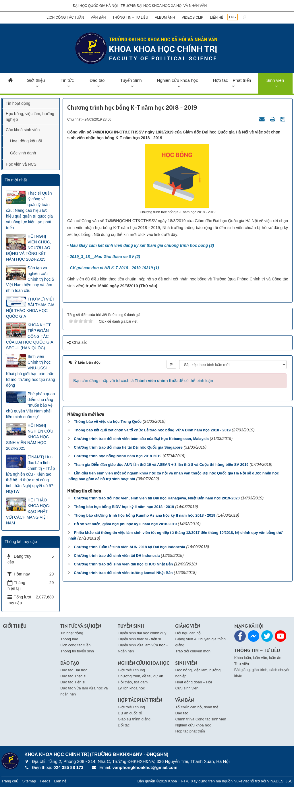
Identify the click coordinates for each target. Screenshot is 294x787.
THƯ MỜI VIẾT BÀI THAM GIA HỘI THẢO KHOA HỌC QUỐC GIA (30, 308)
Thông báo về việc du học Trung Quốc (108, 421)
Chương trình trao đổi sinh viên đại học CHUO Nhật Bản (123, 564)
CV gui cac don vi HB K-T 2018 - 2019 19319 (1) (114, 267)
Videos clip (192, 17)
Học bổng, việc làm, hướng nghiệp (30, 116)
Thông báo (69, 639)
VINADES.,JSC (280, 781)
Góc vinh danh (23, 153)
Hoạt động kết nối (26, 141)
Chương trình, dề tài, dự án (140, 676)
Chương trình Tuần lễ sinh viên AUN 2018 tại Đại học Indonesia (129, 547)
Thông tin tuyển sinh (77, 651)
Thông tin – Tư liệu (130, 17)
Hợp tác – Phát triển (232, 80)
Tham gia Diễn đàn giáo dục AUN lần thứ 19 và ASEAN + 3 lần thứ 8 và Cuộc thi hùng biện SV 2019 (161, 464)
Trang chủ (9, 781)
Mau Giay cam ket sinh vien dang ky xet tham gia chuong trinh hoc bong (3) (142, 245)
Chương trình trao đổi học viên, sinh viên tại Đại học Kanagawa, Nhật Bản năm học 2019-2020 (157, 498)
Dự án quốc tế (130, 713)
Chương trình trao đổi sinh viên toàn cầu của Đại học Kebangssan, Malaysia (141, 439)
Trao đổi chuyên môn (192, 651)
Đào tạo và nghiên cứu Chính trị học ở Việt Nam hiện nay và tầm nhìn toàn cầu (30, 279)
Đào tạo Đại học (73, 670)
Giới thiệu (36, 80)
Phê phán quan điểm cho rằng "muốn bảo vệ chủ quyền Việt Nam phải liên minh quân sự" (30, 405)
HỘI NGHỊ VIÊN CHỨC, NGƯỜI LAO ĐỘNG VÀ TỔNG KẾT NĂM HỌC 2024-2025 (28, 247)
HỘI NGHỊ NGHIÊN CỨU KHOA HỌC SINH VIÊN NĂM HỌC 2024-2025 (29, 437)
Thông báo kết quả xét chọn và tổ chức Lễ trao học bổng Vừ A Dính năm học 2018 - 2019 (152, 430)
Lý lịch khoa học (131, 688)
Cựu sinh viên (186, 688)
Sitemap (29, 781)
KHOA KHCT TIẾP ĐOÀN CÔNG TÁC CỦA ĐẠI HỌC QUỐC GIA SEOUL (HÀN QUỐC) (29, 336)
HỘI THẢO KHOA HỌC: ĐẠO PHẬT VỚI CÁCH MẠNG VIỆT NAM (28, 511)
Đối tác (123, 725)
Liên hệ (216, 17)
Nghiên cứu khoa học (177, 80)
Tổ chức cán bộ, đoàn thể (196, 707)
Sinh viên (275, 80)
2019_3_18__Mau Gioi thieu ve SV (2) (105, 256)
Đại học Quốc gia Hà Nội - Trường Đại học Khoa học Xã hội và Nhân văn (140, 6)
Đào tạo (97, 80)
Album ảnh (165, 17)
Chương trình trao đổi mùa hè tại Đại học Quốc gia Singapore (128, 447)
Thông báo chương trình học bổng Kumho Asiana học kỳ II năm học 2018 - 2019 (144, 515)
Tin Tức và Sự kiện (80, 626)
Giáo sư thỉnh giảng (134, 719)
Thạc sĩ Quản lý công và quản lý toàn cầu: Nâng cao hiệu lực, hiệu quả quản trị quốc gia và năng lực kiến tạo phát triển (29, 210)
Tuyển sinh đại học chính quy (142, 633)
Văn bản (98, 17)
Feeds (45, 781)
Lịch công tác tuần (65, 17)
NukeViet (241, 781)
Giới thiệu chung (131, 670)
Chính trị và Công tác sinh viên (200, 719)
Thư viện (241, 664)
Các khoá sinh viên (23, 129)
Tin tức (67, 80)
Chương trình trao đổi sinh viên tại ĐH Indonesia (117, 555)
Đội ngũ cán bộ (188, 633)
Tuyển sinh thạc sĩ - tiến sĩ (139, 639)
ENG (232, 17)
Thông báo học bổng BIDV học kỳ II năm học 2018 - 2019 (124, 507)
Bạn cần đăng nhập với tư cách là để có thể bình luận (143, 380)
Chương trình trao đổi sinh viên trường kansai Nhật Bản (123, 573)
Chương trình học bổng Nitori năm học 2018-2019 (117, 456)
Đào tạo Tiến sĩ (72, 682)
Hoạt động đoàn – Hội (193, 682)
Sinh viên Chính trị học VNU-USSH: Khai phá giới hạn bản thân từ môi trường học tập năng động (30, 370)
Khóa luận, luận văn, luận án (257, 658)
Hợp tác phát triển (190, 731)
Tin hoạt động (18, 103)
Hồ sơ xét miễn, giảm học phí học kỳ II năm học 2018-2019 (125, 524)
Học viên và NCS (21, 164)
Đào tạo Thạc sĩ (73, 676)
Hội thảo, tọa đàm (133, 682)
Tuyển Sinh (131, 80)
